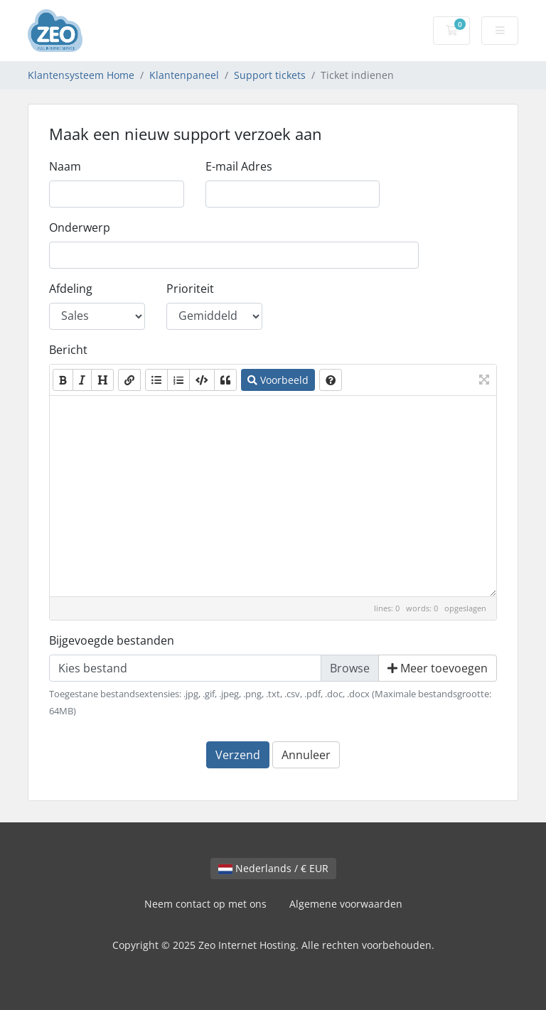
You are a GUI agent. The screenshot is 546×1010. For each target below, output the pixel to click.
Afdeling (70, 288)
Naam (65, 166)
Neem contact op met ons (205, 903)
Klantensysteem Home (81, 75)
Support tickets (270, 75)
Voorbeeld (278, 380)
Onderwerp (79, 227)
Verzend (237, 755)
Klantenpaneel (184, 75)
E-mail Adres (238, 166)
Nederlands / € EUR (273, 868)
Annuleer (306, 755)
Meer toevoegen (437, 668)
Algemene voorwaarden (345, 903)
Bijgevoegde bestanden (111, 640)
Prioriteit (190, 288)
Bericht (68, 350)
